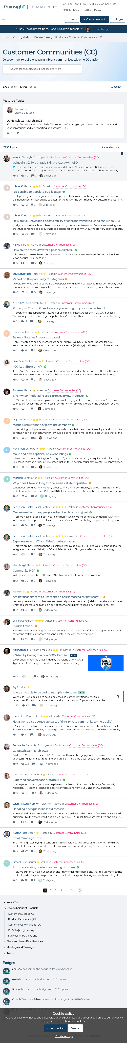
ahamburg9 (19, 565)
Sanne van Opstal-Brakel (27, 507)
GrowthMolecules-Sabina (26, 999)
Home (6, 37)
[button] (4, 20)
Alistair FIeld (20, 832)
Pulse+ (98, 9)
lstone (16, 332)
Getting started (22, 37)
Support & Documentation (100, 3)
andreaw (17, 968)
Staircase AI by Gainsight (22, 935)
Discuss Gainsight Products (50, 37)
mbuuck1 (18, 186)
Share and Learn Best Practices (23, 941)
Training (87, 9)
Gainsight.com (72, 3)
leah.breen (19, 448)
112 (72, 890)
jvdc (15, 244)
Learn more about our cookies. (67, 1021)
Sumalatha (21, 109)
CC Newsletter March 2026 (24, 120)
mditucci (18, 477)
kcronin (17, 157)
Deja (15, 419)
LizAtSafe (18, 361)
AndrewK (18, 390)
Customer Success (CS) (21, 913)
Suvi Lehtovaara (22, 273)
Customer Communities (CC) (25, 924)
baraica (17, 620)
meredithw (19, 716)
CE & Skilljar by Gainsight (22, 930)
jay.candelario (20, 774)
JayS (15, 687)
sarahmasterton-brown (26, 803)
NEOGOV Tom (21, 303)
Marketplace (71, 9)
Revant (16, 989)
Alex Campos (20, 649)
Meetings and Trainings (18, 947)
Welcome (10, 902)
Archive (9, 953)
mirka (15, 979)
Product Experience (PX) (22, 919)
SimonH (17, 862)
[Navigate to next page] (80, 890)
